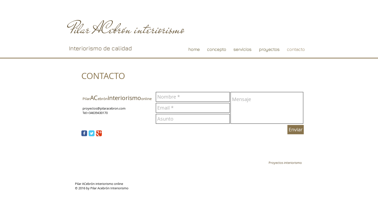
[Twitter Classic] (91, 133)
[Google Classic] (99, 133)
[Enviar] (295, 129)
